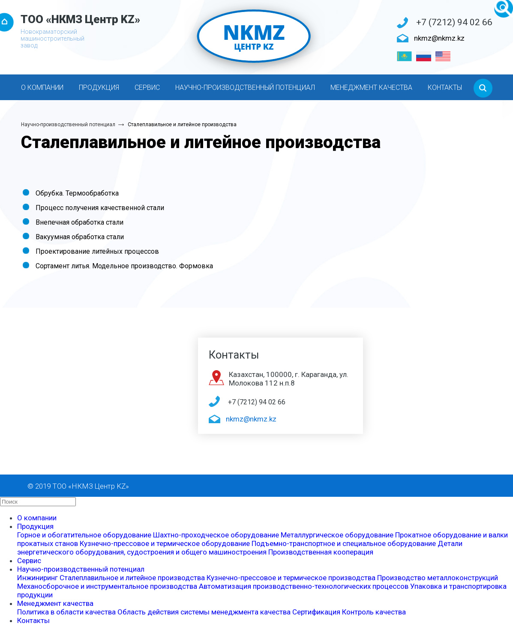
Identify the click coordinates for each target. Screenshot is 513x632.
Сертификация (316, 612)
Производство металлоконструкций (437, 577)
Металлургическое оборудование (337, 535)
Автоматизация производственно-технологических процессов (303, 586)
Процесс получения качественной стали (100, 208)
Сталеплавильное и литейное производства (182, 125)
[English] (442, 56)
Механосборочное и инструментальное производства (107, 586)
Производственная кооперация (320, 552)
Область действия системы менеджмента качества (204, 612)
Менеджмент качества (371, 87)
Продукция (99, 87)
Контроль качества (374, 612)
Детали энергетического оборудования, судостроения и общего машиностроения (239, 547)
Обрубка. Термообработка (77, 193)
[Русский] (423, 56)
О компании (42, 87)
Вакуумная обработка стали (80, 237)
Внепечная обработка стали (79, 222)
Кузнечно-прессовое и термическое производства (291, 577)
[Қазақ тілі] (404, 56)
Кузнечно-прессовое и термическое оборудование (165, 543)
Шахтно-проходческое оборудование (216, 535)
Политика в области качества (66, 612)
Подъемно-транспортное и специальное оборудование (344, 543)
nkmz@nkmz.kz (439, 38)
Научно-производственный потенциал (245, 87)
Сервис (147, 87)
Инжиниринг (37, 577)
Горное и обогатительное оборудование (84, 535)
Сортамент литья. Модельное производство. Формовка (124, 266)
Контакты (445, 87)
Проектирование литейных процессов (97, 251)
